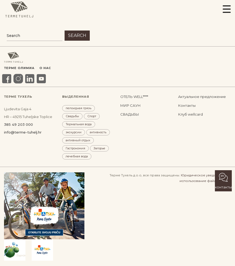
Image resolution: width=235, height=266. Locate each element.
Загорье (99, 148)
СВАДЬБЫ (129, 114)
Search (77, 35)
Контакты (187, 105)
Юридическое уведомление (205, 175)
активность (98, 132)
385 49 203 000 (18, 124)
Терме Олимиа (19, 68)
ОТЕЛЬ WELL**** (134, 96)
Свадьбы (72, 116)
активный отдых (78, 140)
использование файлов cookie (205, 181)
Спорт (91, 116)
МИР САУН (130, 105)
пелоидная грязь (78, 108)
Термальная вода (79, 124)
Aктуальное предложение (202, 96)
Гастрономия (75, 148)
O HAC (45, 68)
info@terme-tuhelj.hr (23, 132)
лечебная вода (77, 156)
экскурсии (73, 132)
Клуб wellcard (190, 114)
